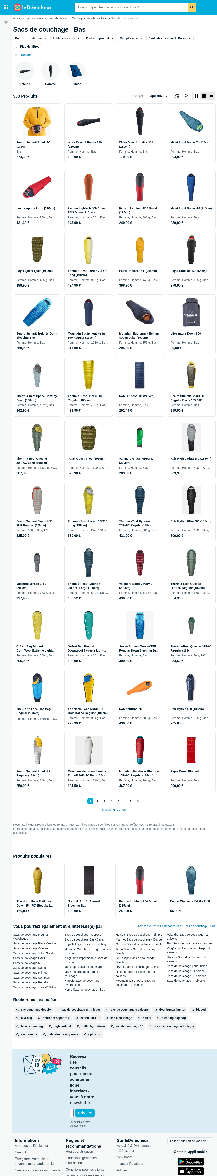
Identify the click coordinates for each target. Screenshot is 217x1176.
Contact (20, 1111)
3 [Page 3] (104, 801)
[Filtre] (6, 22)
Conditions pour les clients (85, 1129)
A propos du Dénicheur (31, 1105)
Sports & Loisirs (34, 18)
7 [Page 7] (129, 801)
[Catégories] (6, 7)
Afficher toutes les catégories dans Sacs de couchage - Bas (176, 926)
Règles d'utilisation (79, 1110)
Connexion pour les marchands (37, 1129)
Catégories (125, 1136)
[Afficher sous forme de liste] (204, 96)
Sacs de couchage (96, 18)
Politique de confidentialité (85, 1135)
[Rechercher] (192, 7)
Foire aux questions (29, 1136)
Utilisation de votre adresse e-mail (88, 1081)
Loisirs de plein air (57, 18)
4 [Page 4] (111, 801)
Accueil (17, 18)
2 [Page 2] (97, 801)
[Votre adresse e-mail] (98, 1072)
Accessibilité (24, 1143)
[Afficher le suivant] (138, 801)
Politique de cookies (80, 1142)
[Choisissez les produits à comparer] (177, 96)
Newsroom (124, 1116)
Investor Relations (130, 1123)
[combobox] (131, 7)
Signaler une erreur (114, 809)
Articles (122, 1129)
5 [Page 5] (118, 801)
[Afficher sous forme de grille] (196, 96)
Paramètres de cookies (82, 1148)
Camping (77, 18)
